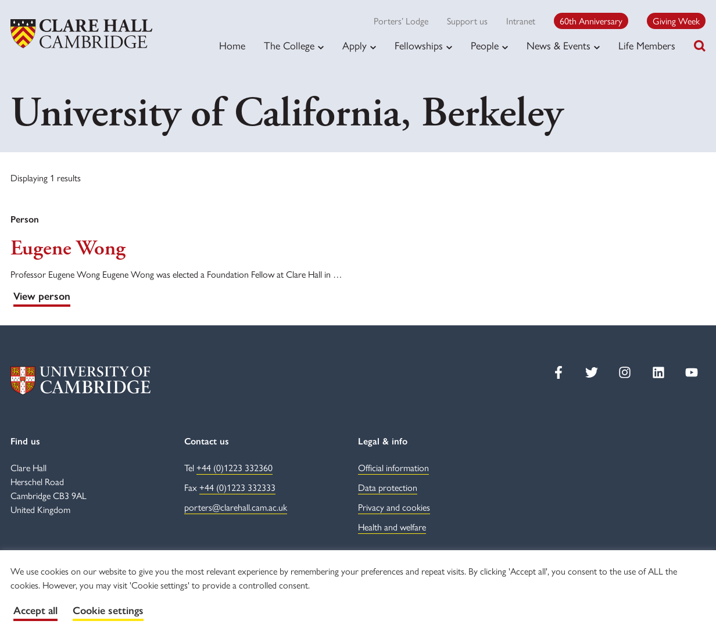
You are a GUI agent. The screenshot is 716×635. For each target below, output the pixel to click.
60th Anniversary (591, 20)
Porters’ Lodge (401, 20)
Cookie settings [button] (108, 610)
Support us (467, 20)
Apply (354, 45)
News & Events (558, 45)
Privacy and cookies (394, 507)
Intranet (520, 20)
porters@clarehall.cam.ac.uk (235, 507)
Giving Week (676, 20)
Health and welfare (392, 526)
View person (41, 296)
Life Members (646, 45)
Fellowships (419, 45)
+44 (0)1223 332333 (237, 487)
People (485, 45)
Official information (393, 467)
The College (289, 45)
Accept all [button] (35, 610)
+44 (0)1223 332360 (234, 467)
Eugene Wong (68, 248)
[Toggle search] (700, 46)
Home (232, 45)
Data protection (387, 487)
